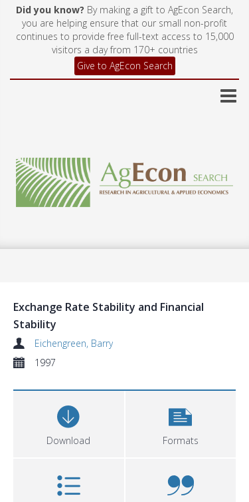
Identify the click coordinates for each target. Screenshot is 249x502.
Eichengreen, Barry (74, 343)
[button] (180, 422)
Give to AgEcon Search (125, 65)
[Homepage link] (125, 178)
